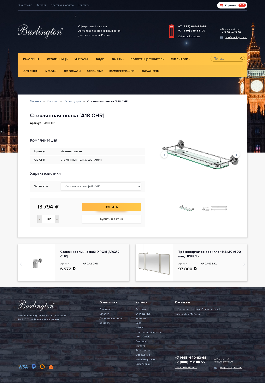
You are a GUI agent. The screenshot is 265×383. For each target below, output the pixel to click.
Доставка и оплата (62, 5)
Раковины (31, 59)
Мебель (50, 71)
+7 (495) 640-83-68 (192, 26)
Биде (100, 59)
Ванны (117, 59)
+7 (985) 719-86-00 (191, 30)
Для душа (30, 71)
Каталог (41, 5)
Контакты (83, 5)
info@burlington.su (236, 37)
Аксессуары (72, 71)
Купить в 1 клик (111, 219)
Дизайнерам (150, 71)
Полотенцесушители (147, 59)
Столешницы (57, 59)
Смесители (179, 59)
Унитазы (81, 59)
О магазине (25, 5)
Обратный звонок (189, 36)
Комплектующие (121, 71)
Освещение (95, 71)
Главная (35, 101)
